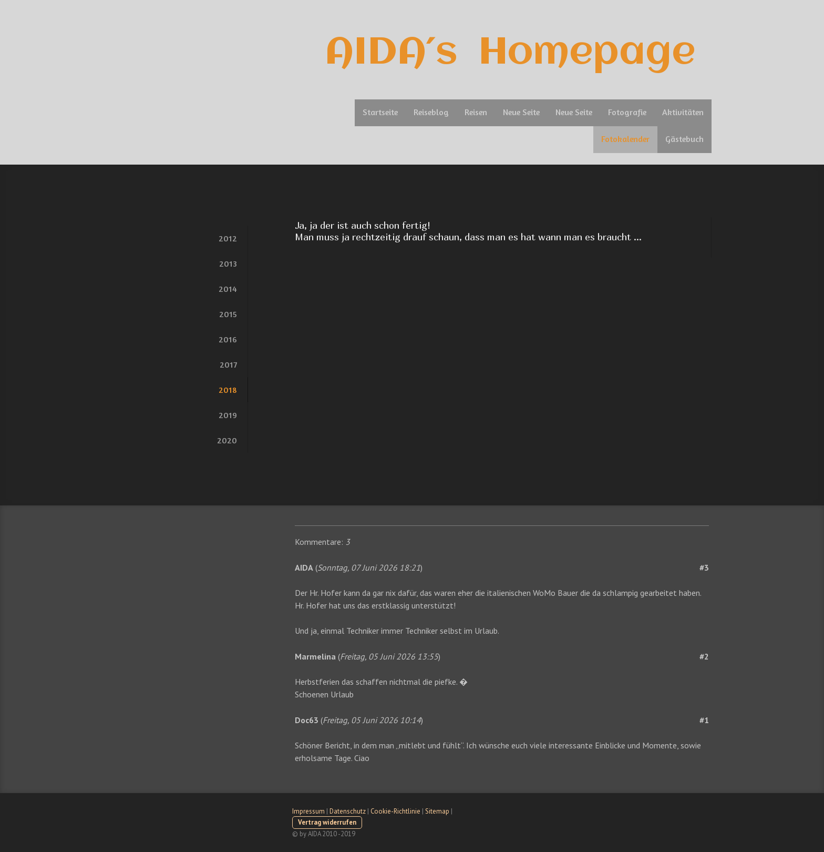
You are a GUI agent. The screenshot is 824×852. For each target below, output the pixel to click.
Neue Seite (521, 112)
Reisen (476, 112)
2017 (228, 364)
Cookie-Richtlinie (395, 811)
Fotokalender (625, 139)
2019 (228, 415)
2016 (228, 339)
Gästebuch (684, 139)
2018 (228, 389)
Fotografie (627, 112)
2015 (228, 314)
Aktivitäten (683, 112)
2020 (227, 440)
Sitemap (437, 811)
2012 (228, 238)
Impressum (308, 811)
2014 (228, 288)
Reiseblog (431, 112)
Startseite (380, 112)
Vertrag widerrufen (327, 822)
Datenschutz (347, 811)
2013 (228, 263)
